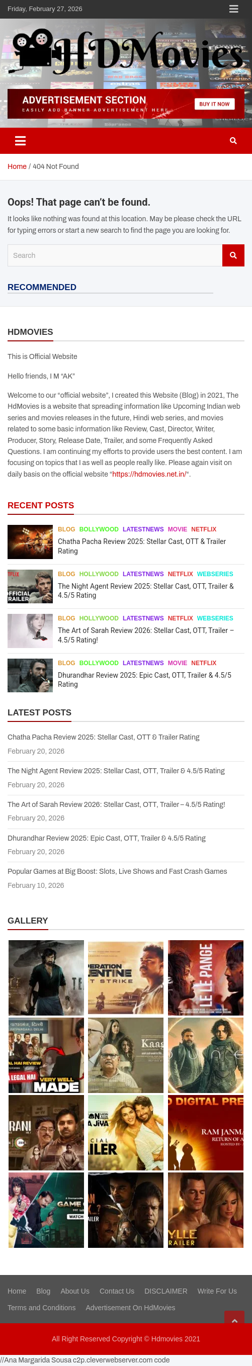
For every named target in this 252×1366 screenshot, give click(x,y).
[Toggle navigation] (20, 141)
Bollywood (99, 529)
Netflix (203, 529)
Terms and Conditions (41, 1308)
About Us (75, 1291)
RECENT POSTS (41, 505)
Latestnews (143, 529)
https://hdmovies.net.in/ (149, 474)
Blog (66, 529)
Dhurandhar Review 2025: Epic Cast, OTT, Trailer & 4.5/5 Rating (107, 838)
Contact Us (117, 1291)
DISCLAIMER (166, 1291)
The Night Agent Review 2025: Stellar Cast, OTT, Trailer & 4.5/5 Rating (116, 771)
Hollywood (99, 574)
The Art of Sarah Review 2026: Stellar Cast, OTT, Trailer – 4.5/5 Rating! (116, 804)
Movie (178, 529)
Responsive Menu (233, 9)
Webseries (215, 574)
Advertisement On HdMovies (130, 1308)
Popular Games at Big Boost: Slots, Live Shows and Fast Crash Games (117, 871)
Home (17, 1291)
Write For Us (217, 1291)
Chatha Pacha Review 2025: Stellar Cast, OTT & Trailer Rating (104, 737)
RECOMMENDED (42, 287)
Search (233, 255)
